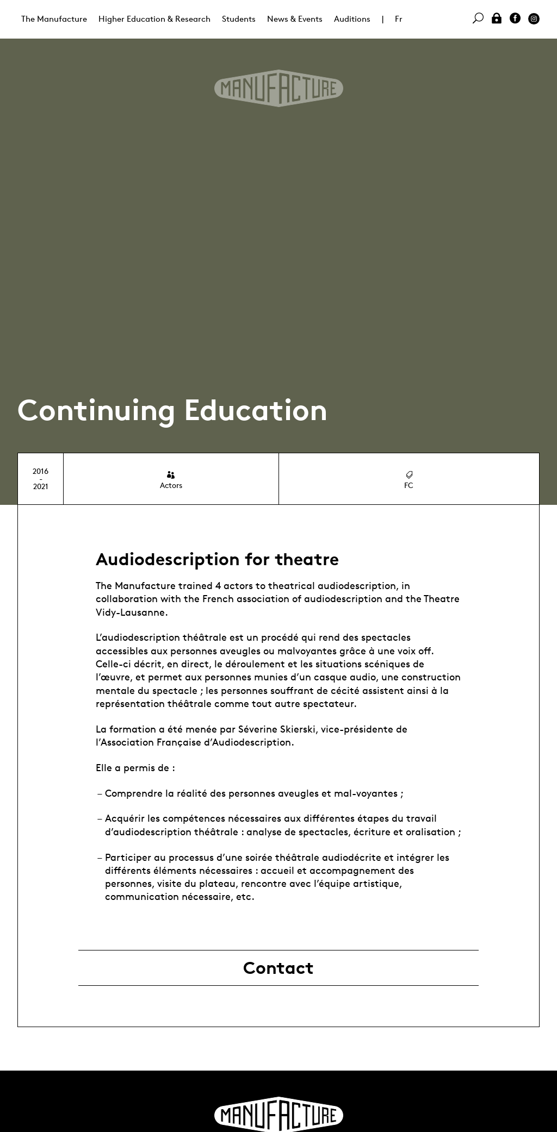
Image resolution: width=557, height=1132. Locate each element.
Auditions (352, 19)
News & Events (295, 19)
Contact (278, 968)
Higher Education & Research (154, 19)
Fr (399, 19)
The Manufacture (54, 19)
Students (239, 19)
